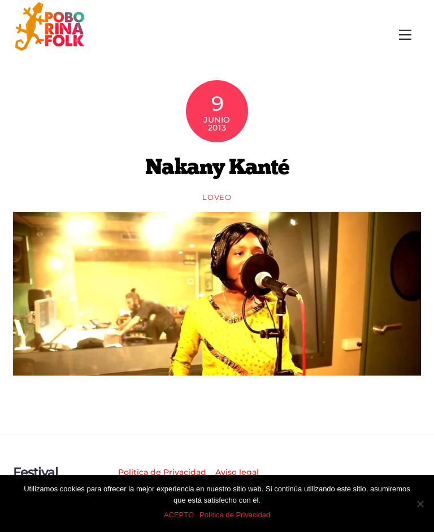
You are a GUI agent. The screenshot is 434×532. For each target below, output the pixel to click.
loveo (216, 197)
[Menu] (405, 35)
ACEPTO (179, 515)
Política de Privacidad (162, 472)
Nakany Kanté (217, 166)
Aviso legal (237, 472)
